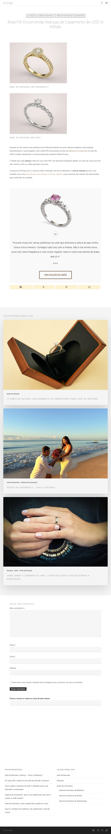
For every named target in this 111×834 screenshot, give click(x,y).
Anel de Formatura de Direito (70, 796)
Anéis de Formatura (65, 786)
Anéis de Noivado (46, 16)
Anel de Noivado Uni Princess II (29, 87)
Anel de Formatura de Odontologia (73, 801)
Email (13, 657)
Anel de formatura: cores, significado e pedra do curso (26, 803)
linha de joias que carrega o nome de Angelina (44, 174)
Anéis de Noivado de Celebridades (70, 16)
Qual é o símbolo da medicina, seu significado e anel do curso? (27, 810)
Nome (13, 645)
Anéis (16, 570)
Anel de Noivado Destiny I (26, 138)
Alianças (31, 16)
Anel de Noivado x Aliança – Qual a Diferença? (24, 775)
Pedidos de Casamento (29, 482)
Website (13, 668)
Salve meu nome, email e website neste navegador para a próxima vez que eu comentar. (47, 682)
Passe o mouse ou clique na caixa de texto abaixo (30, 698)
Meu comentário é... (18, 608)
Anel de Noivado (63, 775)
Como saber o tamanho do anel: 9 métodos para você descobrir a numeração (26, 787)
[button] (106, 3)
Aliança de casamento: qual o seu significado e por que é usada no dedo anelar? (28, 796)
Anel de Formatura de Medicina (71, 790)
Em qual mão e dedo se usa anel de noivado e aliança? (27, 781)
